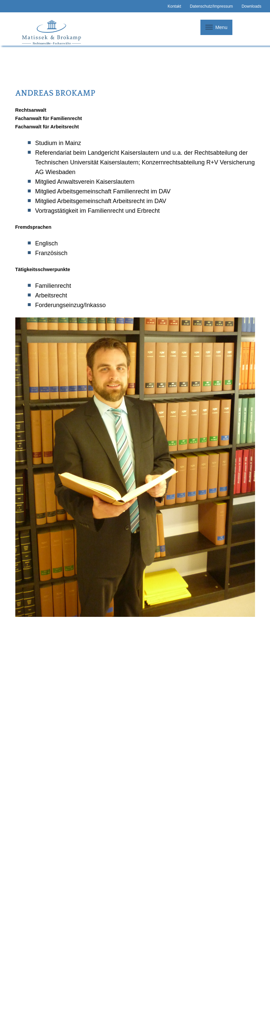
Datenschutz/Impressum (211, 6)
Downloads (251, 6)
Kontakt (174, 6)
